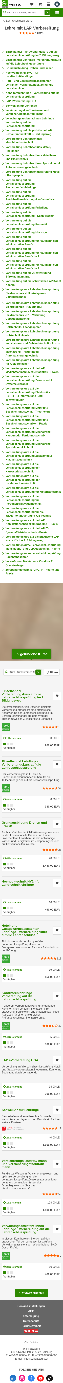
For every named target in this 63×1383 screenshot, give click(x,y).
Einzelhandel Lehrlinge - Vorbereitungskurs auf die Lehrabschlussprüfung (21, 764)
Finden (47, 12)
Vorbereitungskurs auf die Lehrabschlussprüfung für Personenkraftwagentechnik (23, 500)
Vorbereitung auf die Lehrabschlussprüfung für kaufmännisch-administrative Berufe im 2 (32, 253)
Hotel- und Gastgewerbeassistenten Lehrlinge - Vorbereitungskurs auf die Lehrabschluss (29, 84)
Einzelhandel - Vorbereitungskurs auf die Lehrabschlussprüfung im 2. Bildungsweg (23, 695)
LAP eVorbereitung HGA (21, 101)
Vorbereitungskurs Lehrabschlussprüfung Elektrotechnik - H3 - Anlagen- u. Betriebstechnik (32, 293)
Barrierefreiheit (31, 1326)
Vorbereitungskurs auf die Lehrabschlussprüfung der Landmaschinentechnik (23, 480)
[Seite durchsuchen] (26, 12)
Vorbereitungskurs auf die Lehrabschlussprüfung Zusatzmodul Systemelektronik (29, 380)
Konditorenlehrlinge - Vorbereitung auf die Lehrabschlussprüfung (19, 996)
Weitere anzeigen (31, 1291)
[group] (31, 33)
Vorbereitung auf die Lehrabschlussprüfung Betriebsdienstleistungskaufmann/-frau (30, 196)
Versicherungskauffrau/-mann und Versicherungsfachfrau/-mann (24, 1164)
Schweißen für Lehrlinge (21, 105)
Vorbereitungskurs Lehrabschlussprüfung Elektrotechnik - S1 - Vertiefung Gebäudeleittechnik (32, 315)
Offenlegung (31, 1316)
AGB (31, 1311)
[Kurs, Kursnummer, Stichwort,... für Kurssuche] (22, 672)
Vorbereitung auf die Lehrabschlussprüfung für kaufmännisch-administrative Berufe (32, 241)
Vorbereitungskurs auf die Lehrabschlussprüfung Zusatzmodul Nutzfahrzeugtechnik (29, 456)
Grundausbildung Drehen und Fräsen (29, 68)
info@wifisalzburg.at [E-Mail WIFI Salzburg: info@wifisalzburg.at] (36, 1358)
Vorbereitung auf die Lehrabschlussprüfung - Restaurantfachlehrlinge (21, 184)
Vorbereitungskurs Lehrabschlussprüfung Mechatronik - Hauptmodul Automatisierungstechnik (32, 352)
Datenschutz (31, 1321)
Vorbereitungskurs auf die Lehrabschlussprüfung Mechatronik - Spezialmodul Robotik (29, 444)
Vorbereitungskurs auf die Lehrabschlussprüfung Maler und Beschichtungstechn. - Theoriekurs (28, 408)
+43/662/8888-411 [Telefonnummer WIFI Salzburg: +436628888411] (20, 1355)
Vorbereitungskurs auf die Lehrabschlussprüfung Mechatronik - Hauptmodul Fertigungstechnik (29, 432)
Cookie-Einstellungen (31, 1306)
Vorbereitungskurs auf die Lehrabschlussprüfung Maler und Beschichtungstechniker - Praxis (27, 420)
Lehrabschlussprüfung (19, 20)
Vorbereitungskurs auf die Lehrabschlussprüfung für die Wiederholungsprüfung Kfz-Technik (28, 512)
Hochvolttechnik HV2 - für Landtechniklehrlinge (21, 883)
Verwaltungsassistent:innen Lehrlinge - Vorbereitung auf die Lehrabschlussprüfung (31, 122)
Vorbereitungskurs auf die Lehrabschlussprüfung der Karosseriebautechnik (23, 468)
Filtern (52, 672)
